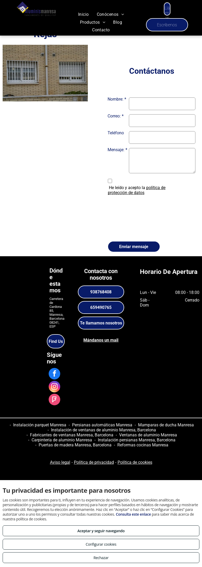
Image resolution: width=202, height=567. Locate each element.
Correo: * (116, 116)
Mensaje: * (117, 149)
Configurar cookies (101, 544)
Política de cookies (135, 462)
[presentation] (129, 217)
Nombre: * (117, 99)
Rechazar (100, 557)
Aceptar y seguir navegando (100, 530)
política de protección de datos (136, 190)
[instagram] (54, 387)
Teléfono (116, 132)
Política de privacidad (94, 462)
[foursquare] (54, 400)
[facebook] (54, 374)
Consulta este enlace (133, 514)
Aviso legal (60, 462)
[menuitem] (83, 14)
